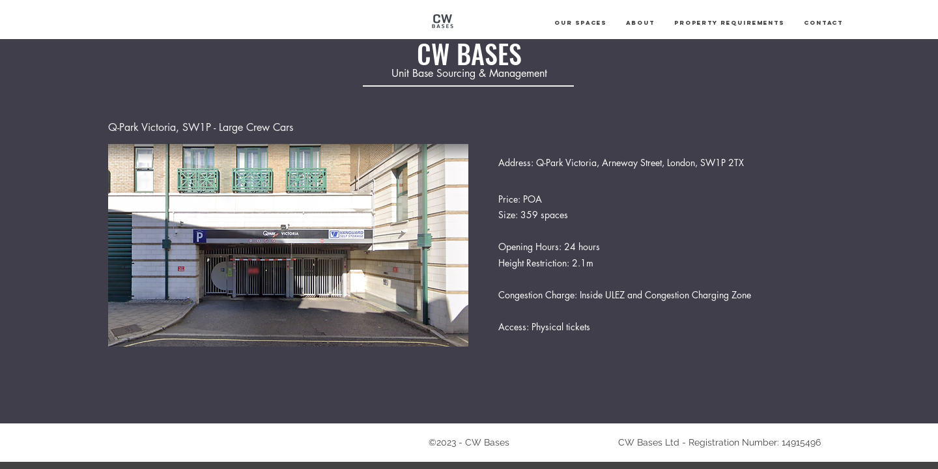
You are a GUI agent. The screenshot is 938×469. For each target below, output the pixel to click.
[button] (580, 23)
